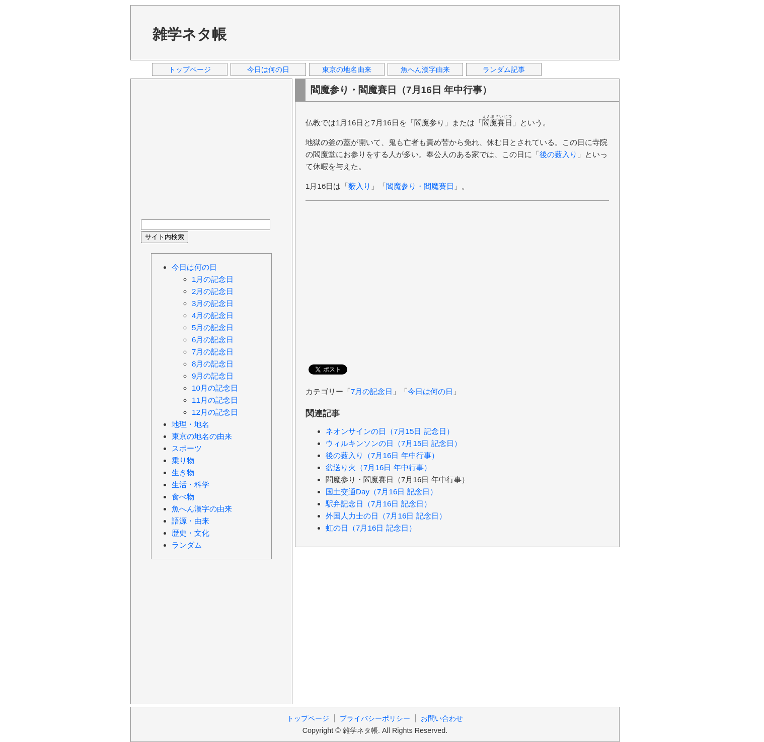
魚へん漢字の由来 (202, 508)
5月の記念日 (213, 327)
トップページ (190, 69)
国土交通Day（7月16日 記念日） (381, 491)
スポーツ (187, 448)
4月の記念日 (213, 315)
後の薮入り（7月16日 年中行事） (382, 455)
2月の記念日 (213, 291)
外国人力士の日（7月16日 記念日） (386, 515)
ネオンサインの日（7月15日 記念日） (390, 431)
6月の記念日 (213, 339)
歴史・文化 (190, 533)
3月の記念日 (213, 303)
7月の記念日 (372, 391)
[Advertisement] (427, 32)
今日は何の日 (268, 69)
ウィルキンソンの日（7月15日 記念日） (394, 443)
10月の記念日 (215, 388)
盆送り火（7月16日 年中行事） (378, 467)
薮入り (359, 186)
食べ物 (183, 496)
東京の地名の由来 (202, 436)
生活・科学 (190, 484)
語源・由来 (190, 520)
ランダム (187, 545)
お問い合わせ (442, 718)
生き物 (183, 472)
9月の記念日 (213, 376)
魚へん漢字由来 (425, 69)
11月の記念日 (215, 400)
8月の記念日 (213, 363)
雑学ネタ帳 (189, 34)
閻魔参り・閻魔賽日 (420, 186)
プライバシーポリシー (375, 718)
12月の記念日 (215, 412)
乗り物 (183, 460)
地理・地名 (190, 424)
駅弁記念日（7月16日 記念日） (378, 503)
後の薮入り (558, 154)
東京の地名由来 (346, 69)
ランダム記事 (504, 69)
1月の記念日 (213, 279)
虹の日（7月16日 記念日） (371, 528)
